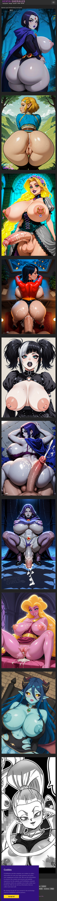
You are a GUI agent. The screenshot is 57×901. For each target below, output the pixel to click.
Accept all (11, 896)
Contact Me (40, 896)
